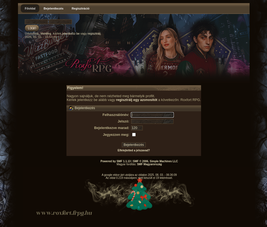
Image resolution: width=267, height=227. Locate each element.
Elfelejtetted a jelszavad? (134, 150)
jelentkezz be (71, 33)
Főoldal (30, 8)
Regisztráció (80, 8)
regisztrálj (94, 33)
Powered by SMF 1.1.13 (116, 161)
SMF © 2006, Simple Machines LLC (155, 161)
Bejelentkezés (53, 8)
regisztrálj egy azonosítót (136, 100)
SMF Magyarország (149, 164)
